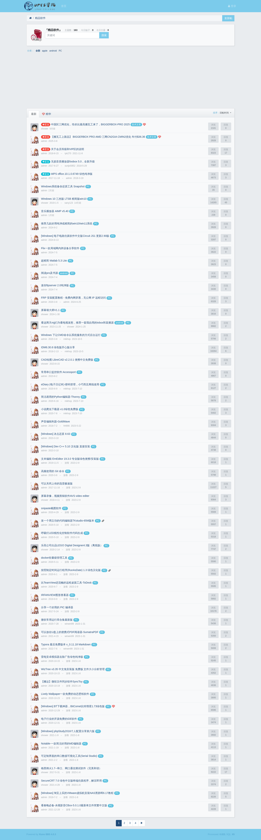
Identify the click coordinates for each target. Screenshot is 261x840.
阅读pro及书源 (49, 272)
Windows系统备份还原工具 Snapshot (63, 186)
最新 (33, 113)
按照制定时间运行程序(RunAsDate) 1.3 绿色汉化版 (71, 570)
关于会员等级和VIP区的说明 (67, 149)
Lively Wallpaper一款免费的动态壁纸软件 (65, 693)
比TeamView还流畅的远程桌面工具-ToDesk (66, 582)
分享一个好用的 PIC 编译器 (57, 607)
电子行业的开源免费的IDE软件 (59, 718)
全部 (38, 50)
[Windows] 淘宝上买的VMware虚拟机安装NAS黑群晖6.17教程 (77, 792)
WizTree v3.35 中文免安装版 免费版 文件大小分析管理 (73, 669)
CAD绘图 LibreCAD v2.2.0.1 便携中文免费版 (67, 359)
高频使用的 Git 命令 (52, 471)
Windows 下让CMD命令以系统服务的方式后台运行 (70, 334)
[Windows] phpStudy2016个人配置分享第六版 (67, 731)
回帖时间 (224, 112)
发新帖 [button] (228, 18)
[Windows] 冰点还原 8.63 (55, 433)
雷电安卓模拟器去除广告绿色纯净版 (62, 656)
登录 (232, 5)
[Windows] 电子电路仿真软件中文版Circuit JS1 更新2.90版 (75, 235)
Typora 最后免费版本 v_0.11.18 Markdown (66, 644)
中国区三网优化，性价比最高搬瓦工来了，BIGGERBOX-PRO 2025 (90, 124)
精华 (46, 113)
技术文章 (136, 124)
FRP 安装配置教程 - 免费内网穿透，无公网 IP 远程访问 (73, 297)
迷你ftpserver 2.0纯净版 (55, 285)
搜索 (104, 35)
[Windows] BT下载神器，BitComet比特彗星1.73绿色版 (73, 706)
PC (60, 50)
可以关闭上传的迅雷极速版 (57, 483)
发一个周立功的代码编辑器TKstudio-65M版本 (67, 520)
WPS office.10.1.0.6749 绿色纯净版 (71, 173)
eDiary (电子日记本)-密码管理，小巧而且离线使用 (70, 384)
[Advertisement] (130, 81)
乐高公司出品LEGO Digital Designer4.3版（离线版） (72, 545)
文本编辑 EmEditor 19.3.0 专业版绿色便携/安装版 (70, 458)
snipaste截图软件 (51, 508)
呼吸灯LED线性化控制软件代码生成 (62, 532)
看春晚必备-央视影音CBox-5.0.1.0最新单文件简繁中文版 (74, 805)
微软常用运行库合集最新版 (57, 619)
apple (44, 50)
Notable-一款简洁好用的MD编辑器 (61, 743)
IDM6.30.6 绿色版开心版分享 (58, 347)
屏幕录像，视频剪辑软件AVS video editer (65, 495)
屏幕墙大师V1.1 (50, 310)
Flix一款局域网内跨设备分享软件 (60, 248)
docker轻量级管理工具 (54, 557)
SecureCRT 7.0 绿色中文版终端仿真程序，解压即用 (71, 780)
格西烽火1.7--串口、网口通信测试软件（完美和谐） (71, 768)
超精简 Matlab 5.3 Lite (54, 260)
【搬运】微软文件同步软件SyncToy (61, 681)
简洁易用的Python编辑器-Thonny (60, 396)
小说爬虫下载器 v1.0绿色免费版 (59, 409)
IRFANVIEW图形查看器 (55, 594)
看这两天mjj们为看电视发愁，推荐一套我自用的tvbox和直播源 (77, 322)
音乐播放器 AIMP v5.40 (54, 211)
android (53, 50)
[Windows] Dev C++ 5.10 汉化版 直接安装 (65, 446)
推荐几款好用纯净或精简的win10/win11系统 (66, 223)
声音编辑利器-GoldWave (55, 421)
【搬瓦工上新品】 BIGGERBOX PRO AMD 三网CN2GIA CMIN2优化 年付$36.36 (98, 136)
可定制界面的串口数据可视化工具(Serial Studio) (69, 755)
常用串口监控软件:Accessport (58, 372)
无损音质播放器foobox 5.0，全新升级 (73, 161)
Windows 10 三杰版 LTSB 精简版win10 (63, 198)
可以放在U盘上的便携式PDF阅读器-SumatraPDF (69, 632)
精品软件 (40, 17)
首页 (63, 5)
